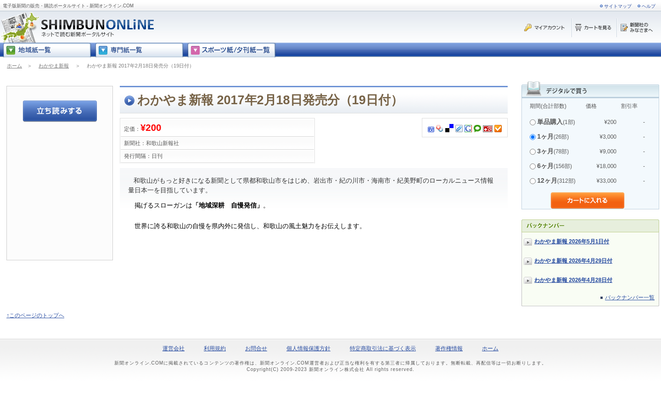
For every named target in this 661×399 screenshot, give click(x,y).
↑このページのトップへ (35, 315)
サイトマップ (618, 6)
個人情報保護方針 (308, 348)
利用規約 (215, 348)
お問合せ (256, 348)
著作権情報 (449, 348)
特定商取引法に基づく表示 (383, 348)
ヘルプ (648, 6)
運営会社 (173, 348)
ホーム (14, 65)
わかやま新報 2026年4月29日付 (573, 261)
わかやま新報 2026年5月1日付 (571, 241)
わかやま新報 (54, 65)
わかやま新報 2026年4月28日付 (573, 280)
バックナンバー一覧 (630, 297)
